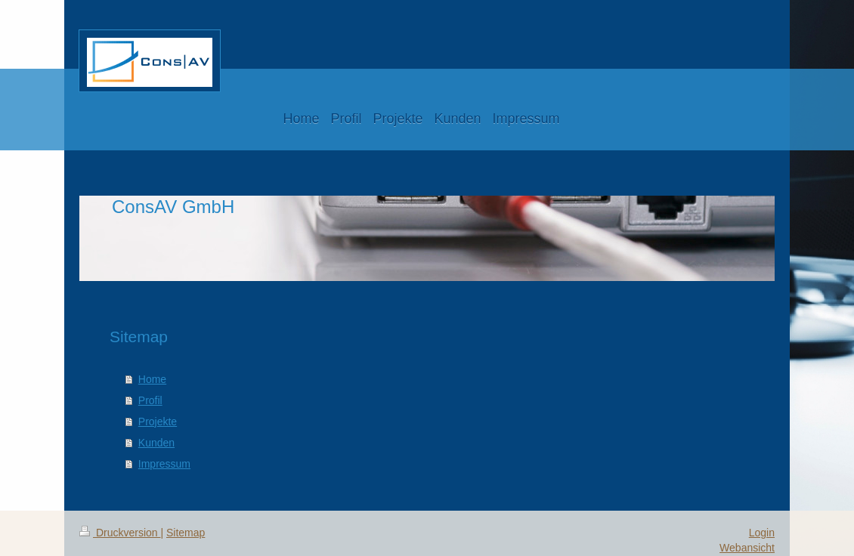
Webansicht (747, 548)
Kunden (156, 443)
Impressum (164, 464)
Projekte (157, 421)
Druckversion (119, 533)
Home (152, 379)
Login (762, 533)
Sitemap (185, 533)
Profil (150, 400)
